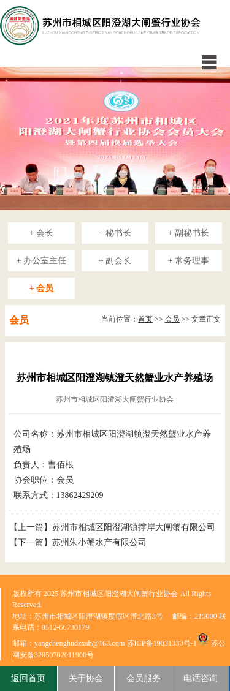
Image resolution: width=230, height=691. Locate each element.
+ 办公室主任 (41, 260)
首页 (145, 319)
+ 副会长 (115, 260)
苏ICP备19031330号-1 (162, 643)
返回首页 (28, 678)
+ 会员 (41, 288)
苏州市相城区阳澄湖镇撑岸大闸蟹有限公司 (133, 527)
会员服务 (143, 678)
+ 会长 (41, 233)
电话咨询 (200, 678)
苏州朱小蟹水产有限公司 (99, 542)
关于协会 (86, 678)
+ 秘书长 (115, 233)
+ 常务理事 (188, 260)
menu (208, 62)
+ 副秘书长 (188, 233)
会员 (172, 319)
